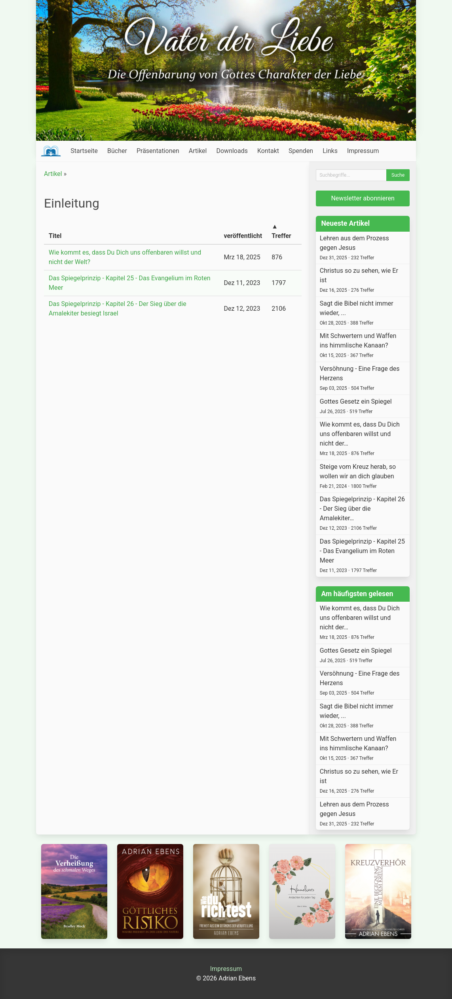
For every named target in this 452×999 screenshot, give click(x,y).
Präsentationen (158, 151)
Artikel (198, 151)
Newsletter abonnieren (362, 198)
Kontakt (268, 151)
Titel (55, 236)
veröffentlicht (243, 236)
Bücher (117, 151)
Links (330, 151)
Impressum (363, 151)
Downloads (231, 151)
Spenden (301, 151)
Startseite (84, 151)
